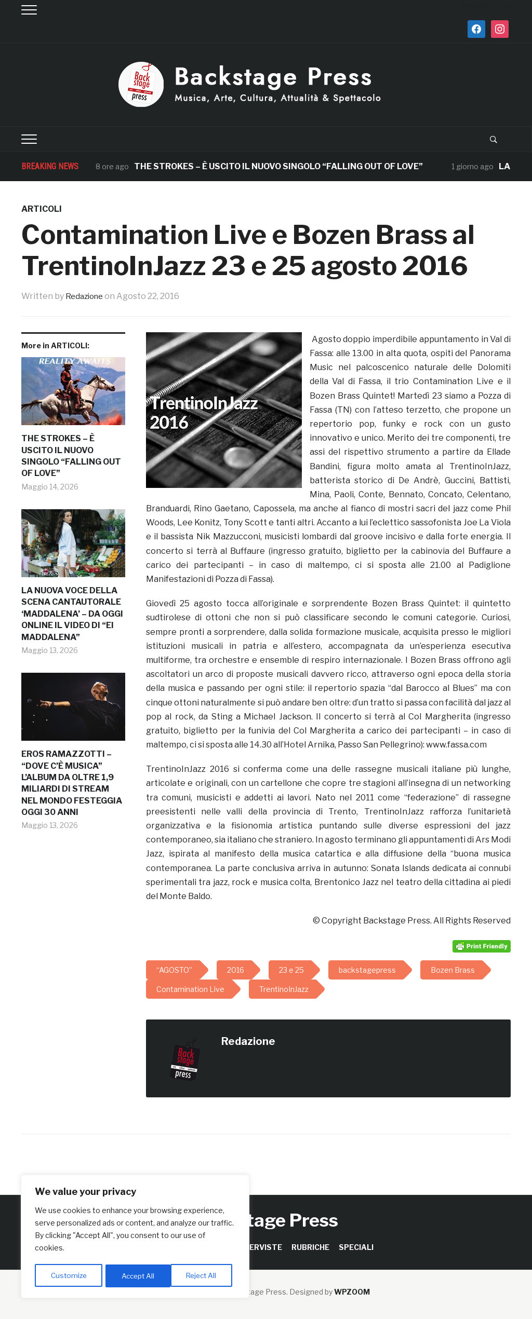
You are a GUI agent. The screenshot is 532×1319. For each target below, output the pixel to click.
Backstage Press (266, 1220)
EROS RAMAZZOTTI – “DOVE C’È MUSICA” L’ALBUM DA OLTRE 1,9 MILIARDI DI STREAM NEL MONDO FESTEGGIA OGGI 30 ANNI (71, 783)
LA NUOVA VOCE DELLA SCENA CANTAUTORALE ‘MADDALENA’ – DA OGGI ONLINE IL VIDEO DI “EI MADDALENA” (72, 614)
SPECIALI (356, 1247)
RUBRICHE (310, 1247)
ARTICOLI (41, 209)
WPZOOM (352, 1291)
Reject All (137, 1275)
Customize (68, 1275)
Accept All (203, 1275)
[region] (135, 1237)
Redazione (86, 296)
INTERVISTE (259, 1247)
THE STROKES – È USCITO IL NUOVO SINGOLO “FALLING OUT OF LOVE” (278, 166)
